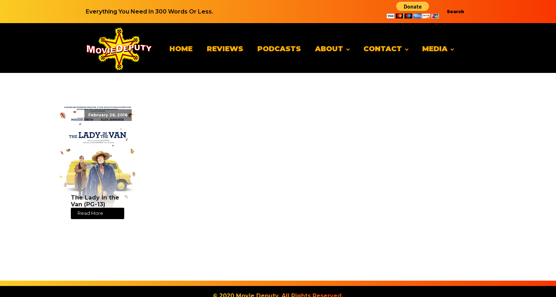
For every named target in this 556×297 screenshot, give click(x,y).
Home (181, 48)
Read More (90, 213)
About (329, 48)
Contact (382, 48)
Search (455, 11)
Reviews (225, 48)
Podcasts (279, 48)
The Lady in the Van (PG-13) (95, 201)
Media (434, 48)
